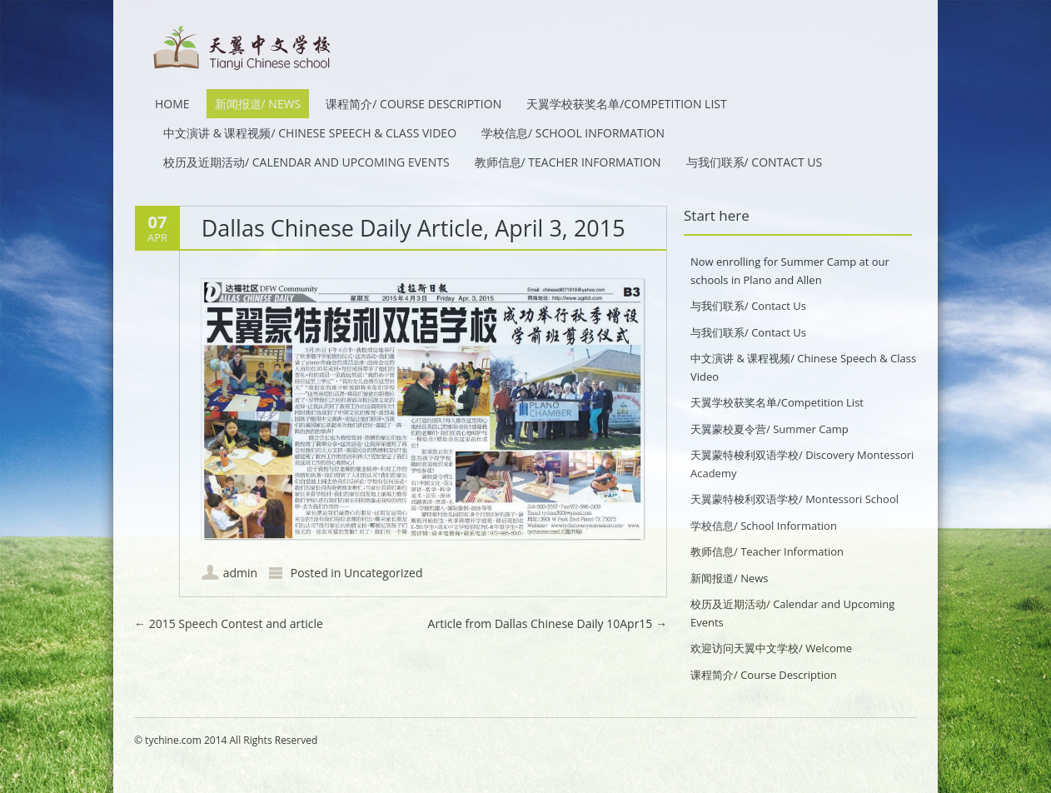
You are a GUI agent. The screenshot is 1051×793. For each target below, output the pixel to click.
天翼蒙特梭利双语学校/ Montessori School (794, 498)
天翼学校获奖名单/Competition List (626, 104)
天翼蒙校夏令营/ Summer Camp (769, 428)
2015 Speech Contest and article (228, 623)
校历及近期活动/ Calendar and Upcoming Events (306, 162)
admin (240, 573)
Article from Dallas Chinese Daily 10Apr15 (547, 623)
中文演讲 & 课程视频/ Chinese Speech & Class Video (309, 133)
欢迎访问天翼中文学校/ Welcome (771, 648)
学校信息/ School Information (573, 133)
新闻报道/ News (258, 104)
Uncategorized (383, 573)
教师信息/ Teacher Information (568, 162)
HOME (172, 104)
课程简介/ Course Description (413, 104)
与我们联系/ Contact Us (754, 162)
